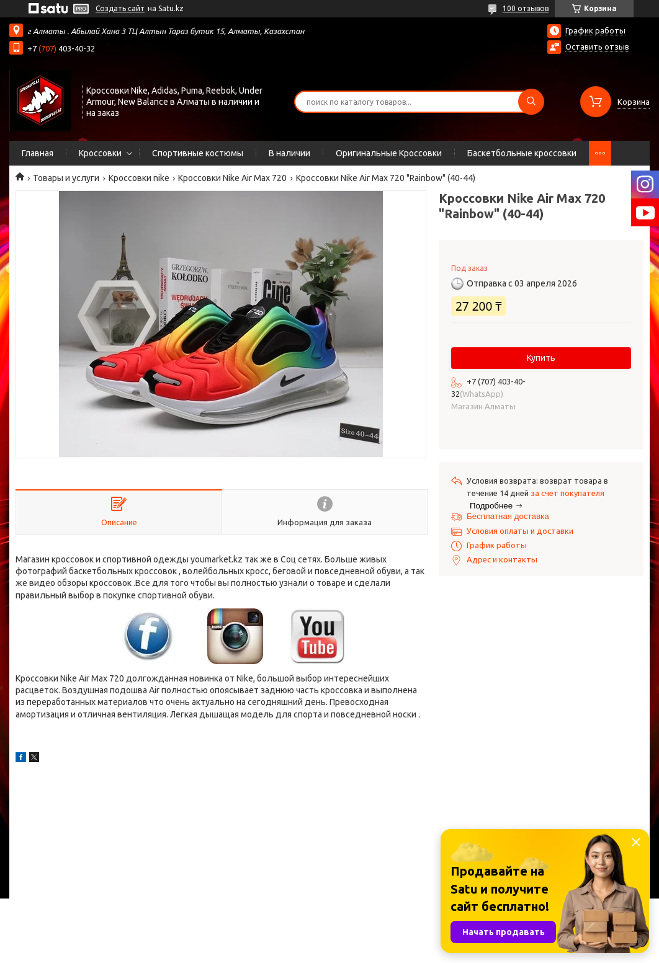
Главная (37, 153)
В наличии (289, 153)
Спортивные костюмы (197, 153)
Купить (541, 358)
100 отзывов (526, 8)
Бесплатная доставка (508, 516)
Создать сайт (120, 8)
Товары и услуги (66, 178)
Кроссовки (100, 153)
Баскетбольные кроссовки (521, 153)
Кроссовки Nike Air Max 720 (232, 178)
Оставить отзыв (597, 46)
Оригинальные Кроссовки (389, 153)
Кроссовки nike (139, 178)
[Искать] (531, 102)
